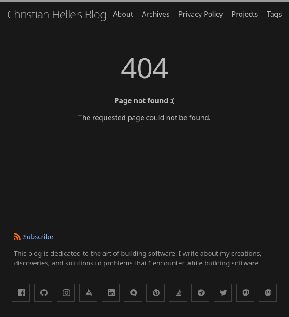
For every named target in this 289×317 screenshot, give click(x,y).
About (123, 14)
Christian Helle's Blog (56, 14)
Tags (274, 14)
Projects (245, 14)
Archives (156, 14)
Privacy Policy (201, 14)
